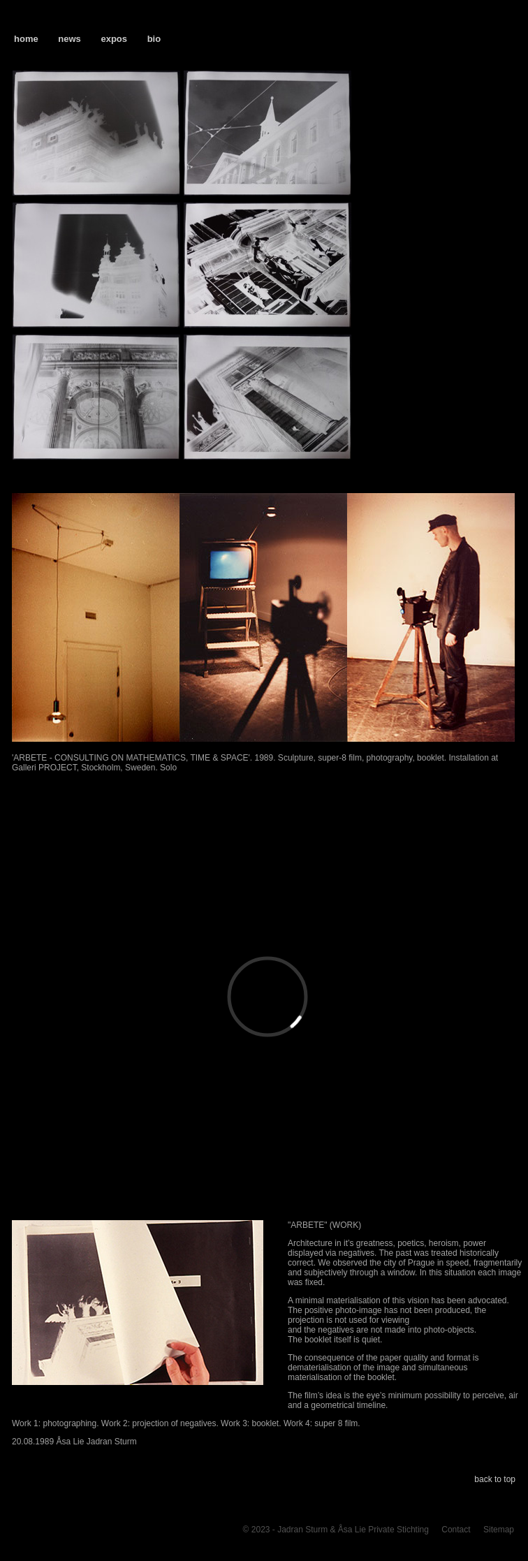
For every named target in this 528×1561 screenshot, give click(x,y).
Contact (455, 1529)
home (26, 39)
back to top (494, 1479)
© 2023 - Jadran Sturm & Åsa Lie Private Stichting (336, 1529)
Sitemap (498, 1529)
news (69, 39)
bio (154, 39)
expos (114, 39)
